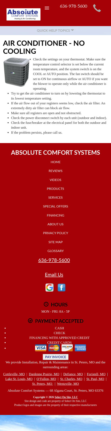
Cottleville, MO (14, 374)
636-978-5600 (54, 260)
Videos (55, 180)
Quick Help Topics (55, 30)
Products (55, 188)
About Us (55, 224)
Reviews (56, 171)
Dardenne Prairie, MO (44, 374)
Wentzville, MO (68, 384)
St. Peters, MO (42, 384)
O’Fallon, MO (46, 379)
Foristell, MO (96, 374)
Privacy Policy (55, 233)
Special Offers (55, 206)
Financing (55, 215)
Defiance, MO (73, 374)
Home (56, 162)
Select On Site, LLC (66, 397)
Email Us (54, 274)
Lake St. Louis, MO (19, 379)
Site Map (55, 242)
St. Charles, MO (71, 379)
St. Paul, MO (95, 379)
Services (55, 197)
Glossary (55, 251)
